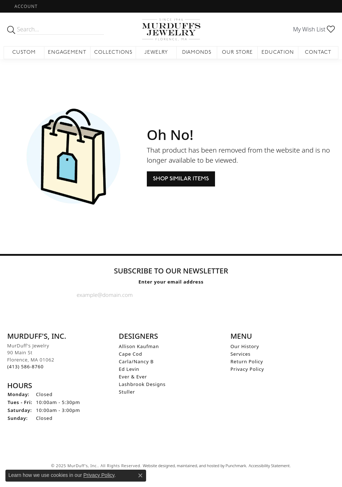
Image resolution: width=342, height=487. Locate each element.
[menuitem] (171, 448)
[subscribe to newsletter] (259, 294)
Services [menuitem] (241, 353)
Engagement (67, 52)
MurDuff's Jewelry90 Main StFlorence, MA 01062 (30, 356)
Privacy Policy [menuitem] (247, 368)
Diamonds (197, 52)
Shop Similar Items (181, 178)
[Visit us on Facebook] (153, 312)
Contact (318, 52)
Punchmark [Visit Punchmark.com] (235, 465)
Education (278, 52)
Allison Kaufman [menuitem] (139, 346)
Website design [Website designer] (156, 465)
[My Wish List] (314, 29)
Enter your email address (171, 281)
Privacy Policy (98, 475)
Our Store (237, 52)
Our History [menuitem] (245, 346)
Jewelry (156, 52)
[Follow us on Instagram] (170, 312)
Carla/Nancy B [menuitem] (136, 361)
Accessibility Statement (269, 465)
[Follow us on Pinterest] (188, 312)
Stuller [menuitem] (127, 391)
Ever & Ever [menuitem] (133, 376)
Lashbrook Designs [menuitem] (142, 384)
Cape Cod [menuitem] (130, 353)
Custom (24, 52)
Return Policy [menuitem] (247, 361)
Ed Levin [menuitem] (129, 368)
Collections (113, 52)
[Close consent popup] (140, 475)
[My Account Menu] (26, 6)
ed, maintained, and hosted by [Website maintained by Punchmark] (197, 465)
